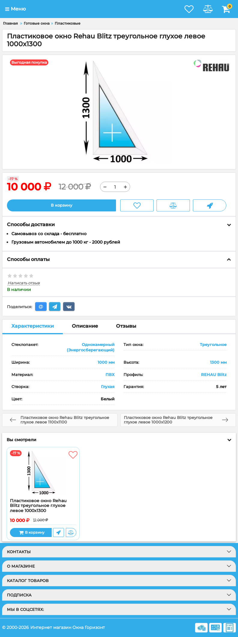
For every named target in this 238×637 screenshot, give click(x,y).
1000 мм (106, 362)
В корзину (61, 205)
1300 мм (218, 362)
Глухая (107, 386)
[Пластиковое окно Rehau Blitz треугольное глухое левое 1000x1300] (43, 472)
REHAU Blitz (214, 374)
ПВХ (109, 374)
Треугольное (213, 344)
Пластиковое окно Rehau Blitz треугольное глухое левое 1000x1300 (38, 506)
